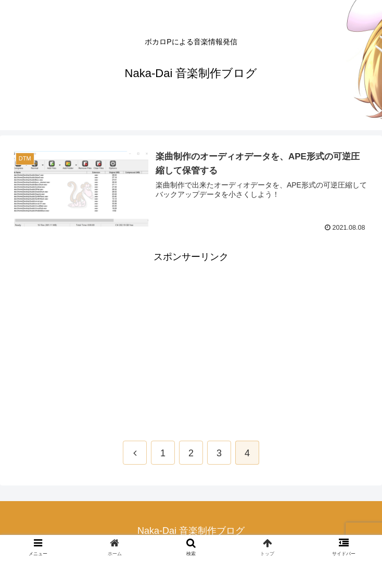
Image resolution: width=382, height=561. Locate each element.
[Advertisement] (191, 338)
